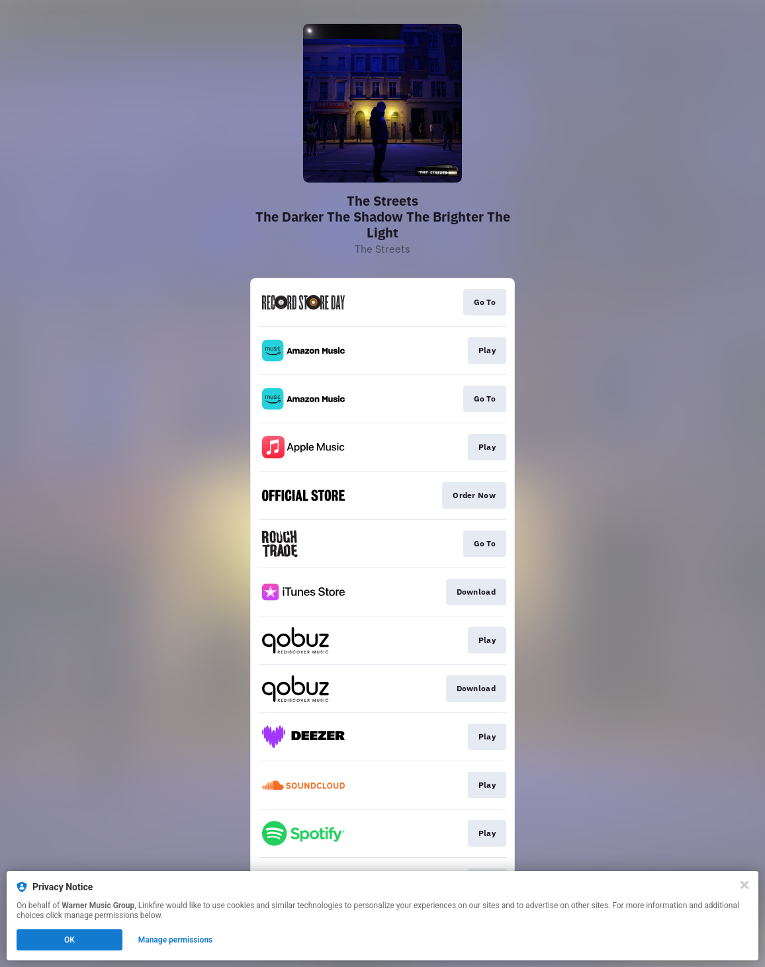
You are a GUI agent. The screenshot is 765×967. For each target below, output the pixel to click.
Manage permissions (175, 940)
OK (69, 940)
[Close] (744, 885)
